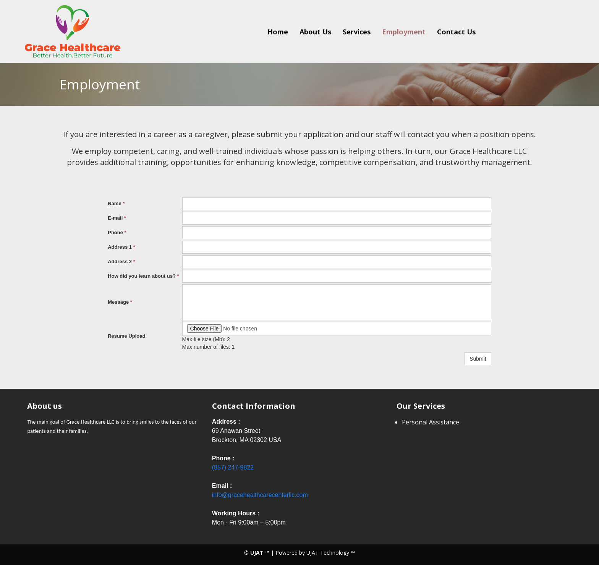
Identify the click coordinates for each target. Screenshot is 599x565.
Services (357, 31)
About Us (315, 31)
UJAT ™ (260, 552)
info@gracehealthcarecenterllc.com (260, 495)
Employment (404, 31)
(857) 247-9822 (233, 467)
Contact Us (456, 31)
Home (277, 31)
